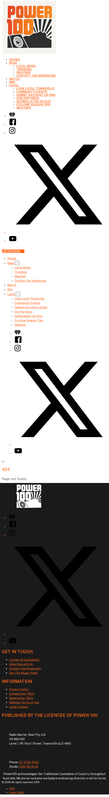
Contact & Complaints (24, 660)
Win (12, 82)
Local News (25, 66)
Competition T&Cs (21, 693)
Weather (23, 72)
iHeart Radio (16, 792)
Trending (23, 69)
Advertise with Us (21, 664)
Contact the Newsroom (36, 75)
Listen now (13, 251)
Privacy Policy (19, 689)
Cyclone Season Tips (33, 104)
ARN (12, 788)
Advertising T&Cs (21, 698)
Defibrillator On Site (33, 101)
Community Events (31, 91)
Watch (14, 79)
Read (13, 63)
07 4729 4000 (29, 762)
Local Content (18, 707)
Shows (14, 59)
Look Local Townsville (35, 88)
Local (14, 85)
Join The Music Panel (23, 673)
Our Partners (27, 98)
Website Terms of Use (24, 702)
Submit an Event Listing (35, 95)
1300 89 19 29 (28, 766)
